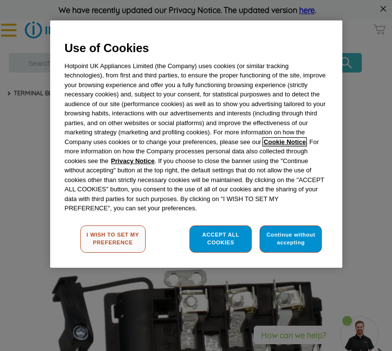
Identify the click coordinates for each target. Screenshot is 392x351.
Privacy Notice (133, 161)
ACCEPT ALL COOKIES (220, 238)
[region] (196, 144)
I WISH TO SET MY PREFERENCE (113, 238)
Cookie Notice (284, 142)
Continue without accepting (290, 238)
